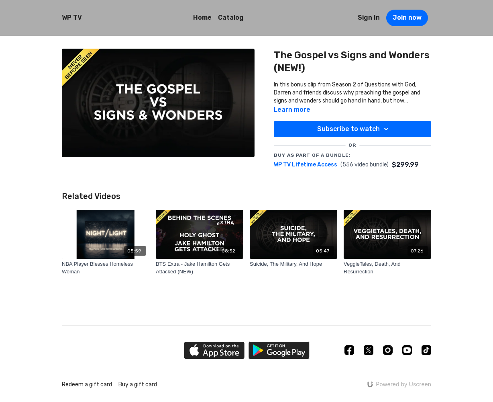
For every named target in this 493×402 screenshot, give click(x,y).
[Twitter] (368, 350)
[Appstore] (214, 350)
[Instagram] (388, 350)
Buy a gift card (137, 384)
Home (202, 17)
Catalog (231, 17)
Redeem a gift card (87, 384)
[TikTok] (426, 350)
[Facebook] (349, 350)
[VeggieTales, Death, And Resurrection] (387, 268)
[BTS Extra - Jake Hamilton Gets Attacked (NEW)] (199, 268)
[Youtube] (407, 350)
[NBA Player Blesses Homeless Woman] (105, 268)
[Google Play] (279, 350)
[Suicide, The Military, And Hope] (293, 264)
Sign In (369, 17)
